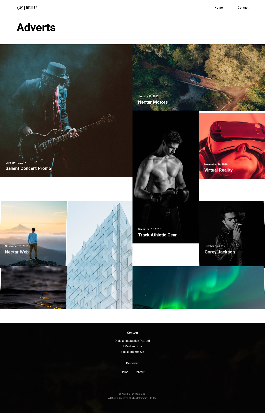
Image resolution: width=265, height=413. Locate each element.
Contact (139, 372)
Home (124, 372)
